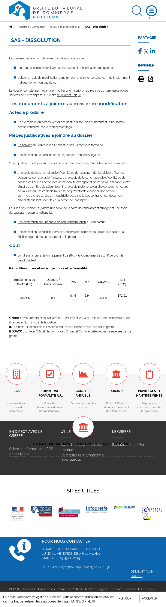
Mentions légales (97, 589)
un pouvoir (25, 145)
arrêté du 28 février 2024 (69, 318)
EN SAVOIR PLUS (83, 601)
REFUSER (124, 598)
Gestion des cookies (139, 589)
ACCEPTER (149, 598)
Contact (117, 589)
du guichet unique (69, 95)
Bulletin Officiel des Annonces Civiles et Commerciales (61, 331)
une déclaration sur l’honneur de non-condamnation (52, 222)
